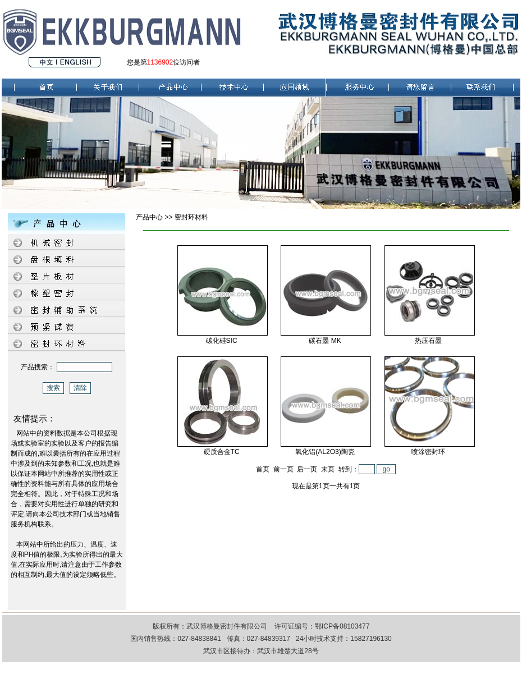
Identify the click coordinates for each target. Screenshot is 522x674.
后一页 (307, 469)
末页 (328, 469)
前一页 (283, 469)
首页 (262, 469)
